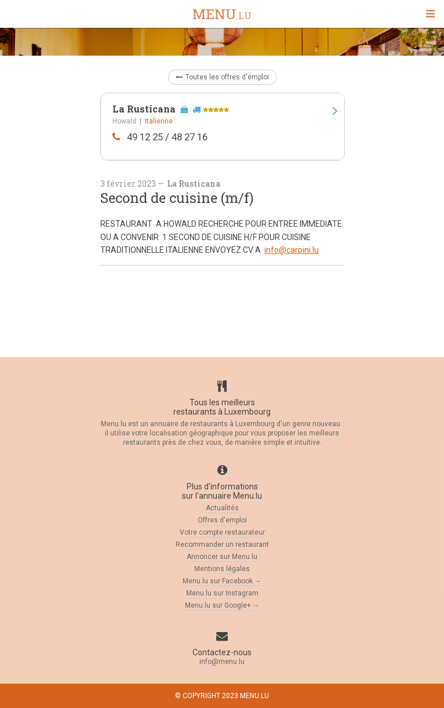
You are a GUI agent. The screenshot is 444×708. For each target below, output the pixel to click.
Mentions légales (222, 569)
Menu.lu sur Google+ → (222, 605)
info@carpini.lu (291, 250)
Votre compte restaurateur (222, 532)
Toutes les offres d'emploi (222, 77)
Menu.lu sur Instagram (222, 593)
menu (222, 15)
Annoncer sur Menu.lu (222, 557)
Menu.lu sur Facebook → (222, 581)
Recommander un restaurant (222, 544)
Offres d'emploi (222, 520)
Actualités (222, 508)
